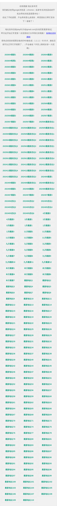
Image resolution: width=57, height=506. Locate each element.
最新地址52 (10, 384)
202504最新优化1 (46, 134)
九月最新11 (28, 262)
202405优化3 (28, 207)
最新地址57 (47, 390)
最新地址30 (10, 341)
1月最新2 (47, 225)
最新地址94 (10, 470)
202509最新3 (28, 110)
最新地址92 (28, 463)
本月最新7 (10, 280)
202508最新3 (28, 116)
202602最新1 (46, 67)
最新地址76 (10, 433)
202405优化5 (10, 213)
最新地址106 (10, 494)
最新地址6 (10, 293)
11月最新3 (10, 238)
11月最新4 (28, 238)
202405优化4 (46, 207)
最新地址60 (47, 396)
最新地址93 (47, 463)
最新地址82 (10, 445)
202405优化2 (10, 207)
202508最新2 (10, 116)
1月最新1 (28, 225)
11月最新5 (46, 238)
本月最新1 (10, 268)
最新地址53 (28, 384)
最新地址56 (28, 390)
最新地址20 (47, 317)
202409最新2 (10, 183)
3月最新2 (47, 219)
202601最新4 (10, 85)
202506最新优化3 (28, 128)
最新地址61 (10, 402)
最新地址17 (47, 311)
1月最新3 (10, 232)
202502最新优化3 (28, 152)
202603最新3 (28, 67)
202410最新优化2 (10, 177)
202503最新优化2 (10, 146)
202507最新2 (10, 122)
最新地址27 (10, 335)
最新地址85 (10, 451)
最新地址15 (10, 311)
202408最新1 (10, 189)
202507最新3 (28, 122)
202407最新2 (28, 195)
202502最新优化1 (46, 146)
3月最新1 (28, 219)
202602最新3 (28, 73)
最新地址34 (28, 348)
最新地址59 (28, 396)
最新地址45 (47, 366)
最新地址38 (47, 354)
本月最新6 (46, 274)
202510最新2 (10, 103)
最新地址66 (47, 409)
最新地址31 (28, 341)
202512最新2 (46, 85)
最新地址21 (10, 323)
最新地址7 (28, 293)
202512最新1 (28, 85)
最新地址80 (28, 439)
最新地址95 (28, 470)
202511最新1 (46, 91)
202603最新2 (10, 67)
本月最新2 (28, 268)
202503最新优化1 (46, 140)
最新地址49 (10, 378)
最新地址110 (28, 500)
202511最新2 (10, 97)
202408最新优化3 (46, 189)
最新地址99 (47, 476)
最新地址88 (10, 457)
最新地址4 (28, 286)
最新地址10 (28, 299)
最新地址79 (10, 439)
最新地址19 (28, 317)
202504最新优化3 (28, 140)
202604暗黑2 (28, 61)
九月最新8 (28, 256)
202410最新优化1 (46, 171)
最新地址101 (28, 482)
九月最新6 (46, 250)
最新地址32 (47, 341)
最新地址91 (10, 463)
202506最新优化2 (10, 128)
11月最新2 (46, 232)
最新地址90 (47, 457)
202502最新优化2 (10, 152)
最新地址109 (10, 500)
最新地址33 (10, 348)
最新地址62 (28, 402)
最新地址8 (46, 293)
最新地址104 (28, 488)
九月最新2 (28, 244)
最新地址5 (46, 286)
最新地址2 (46, 280)
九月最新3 (46, 244)
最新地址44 (28, 366)
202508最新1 (46, 110)
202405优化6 (28, 213)
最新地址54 (47, 384)
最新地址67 (10, 415)
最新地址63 (47, 402)
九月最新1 (10, 244)
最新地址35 (47, 348)
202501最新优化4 (46, 158)
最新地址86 (28, 451)
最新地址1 (28, 280)
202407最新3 (46, 195)
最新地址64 (10, 409)
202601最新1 (10, 79)
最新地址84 (47, 445)
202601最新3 (46, 79)
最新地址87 (47, 451)
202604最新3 (46, 55)
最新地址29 (47, 335)
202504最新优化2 (10, 140)
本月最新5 (28, 274)
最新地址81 (47, 439)
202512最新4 (28, 91)
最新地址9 (10, 299)
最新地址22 (28, 323)
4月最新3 (10, 219)
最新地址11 (47, 299)
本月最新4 (10, 274)
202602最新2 (10, 73)
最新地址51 (47, 378)
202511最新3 (28, 97)
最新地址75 (47, 427)
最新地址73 (10, 427)
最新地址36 (10, 354)
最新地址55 (10, 390)
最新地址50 (28, 378)
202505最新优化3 (28, 134)
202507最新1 (46, 116)
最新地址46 (10, 372)
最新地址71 (28, 421)
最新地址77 (28, 433)
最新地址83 (28, 445)
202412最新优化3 (46, 164)
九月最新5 (28, 250)
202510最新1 (46, 97)
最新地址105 (46, 488)
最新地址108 (46, 494)
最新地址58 (10, 396)
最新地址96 (47, 470)
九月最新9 (46, 256)
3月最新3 (10, 225)
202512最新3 (10, 91)
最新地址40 (28, 360)
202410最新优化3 (28, 177)
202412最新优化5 (28, 171)
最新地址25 (28, 329)
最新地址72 (47, 421)
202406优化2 (28, 201)
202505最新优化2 (10, 134)
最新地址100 (10, 482)
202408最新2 (28, 189)
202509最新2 (10, 110)
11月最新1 (28, 232)
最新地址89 (28, 457)
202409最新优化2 (46, 183)
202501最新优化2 (10, 158)
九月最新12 (47, 262)
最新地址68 (28, 415)
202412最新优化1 (10, 164)
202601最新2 (28, 79)
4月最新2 (47, 213)
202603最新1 (46, 61)
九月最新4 (10, 250)
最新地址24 (10, 329)
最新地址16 (28, 311)
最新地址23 (47, 323)
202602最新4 (46, 73)
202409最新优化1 (28, 183)
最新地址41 (47, 360)
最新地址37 (28, 354)
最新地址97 (10, 476)
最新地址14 (47, 305)
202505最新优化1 (46, 128)
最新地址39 (10, 360)
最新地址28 (28, 335)
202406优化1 (10, 201)
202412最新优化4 (10, 171)
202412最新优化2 (28, 164)
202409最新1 (46, 177)
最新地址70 (10, 421)
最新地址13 (28, 305)
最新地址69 (47, 415)
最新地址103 (10, 488)
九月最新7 (10, 256)
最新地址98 (28, 476)
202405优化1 (46, 201)
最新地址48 (47, 372)
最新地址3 (10, 286)
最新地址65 (28, 409)
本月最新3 (46, 268)
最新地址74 (28, 427)
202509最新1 (46, 103)
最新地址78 (47, 433)
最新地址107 (28, 494)
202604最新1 (10, 55)
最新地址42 (10, 366)
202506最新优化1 (46, 122)
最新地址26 (47, 329)
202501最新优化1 (46, 152)
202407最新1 (10, 195)
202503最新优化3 (28, 146)
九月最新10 (10, 262)
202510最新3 (28, 103)
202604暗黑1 (10, 61)
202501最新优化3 (28, 158)
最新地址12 (10, 305)
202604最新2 (28, 55)
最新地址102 (46, 482)
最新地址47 (28, 372)
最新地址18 (10, 317)
